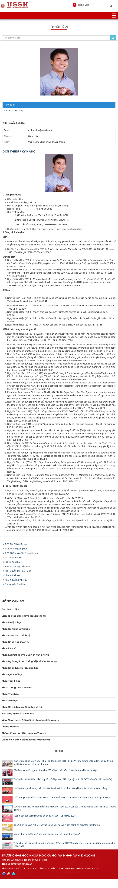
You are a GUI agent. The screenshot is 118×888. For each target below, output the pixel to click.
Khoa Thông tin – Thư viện (17, 690)
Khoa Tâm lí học (11, 683)
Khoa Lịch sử (9, 651)
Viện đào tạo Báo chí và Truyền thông (24, 618)
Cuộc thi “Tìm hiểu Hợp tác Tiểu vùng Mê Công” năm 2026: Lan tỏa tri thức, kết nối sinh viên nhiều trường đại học (64, 811)
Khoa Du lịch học (11, 625)
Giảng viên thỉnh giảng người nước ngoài (26, 742)
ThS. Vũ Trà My (12, 578)
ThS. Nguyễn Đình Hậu (16, 582)
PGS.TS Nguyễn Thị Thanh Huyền (21, 556)
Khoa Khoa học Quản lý (15, 644)
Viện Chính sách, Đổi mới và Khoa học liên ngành (30, 723)
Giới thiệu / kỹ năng (13, 113)
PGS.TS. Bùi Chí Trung (16, 547)
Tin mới (59, 754)
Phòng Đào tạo (10, 729)
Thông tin (10, 107)
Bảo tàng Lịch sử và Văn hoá (18, 716)
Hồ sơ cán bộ (13, 604)
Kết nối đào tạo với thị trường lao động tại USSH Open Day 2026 (44, 818)
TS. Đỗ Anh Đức (12, 564)
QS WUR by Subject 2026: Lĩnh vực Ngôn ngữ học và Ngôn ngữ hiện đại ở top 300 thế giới (56, 827)
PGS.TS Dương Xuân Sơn (17, 569)
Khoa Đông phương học (16, 631)
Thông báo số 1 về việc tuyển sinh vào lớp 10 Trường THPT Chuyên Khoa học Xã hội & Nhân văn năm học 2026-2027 (64, 847)
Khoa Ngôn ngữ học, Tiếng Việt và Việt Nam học (30, 664)
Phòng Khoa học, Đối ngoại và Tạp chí (24, 736)
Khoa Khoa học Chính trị (16, 638)
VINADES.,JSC (93, 871)
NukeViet (71, 871)
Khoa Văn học (10, 703)
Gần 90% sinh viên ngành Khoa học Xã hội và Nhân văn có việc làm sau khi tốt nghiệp (55, 773)
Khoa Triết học (10, 696)
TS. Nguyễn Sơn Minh (15, 587)
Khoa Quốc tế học (12, 677)
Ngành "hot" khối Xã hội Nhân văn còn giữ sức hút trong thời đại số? (46, 836)
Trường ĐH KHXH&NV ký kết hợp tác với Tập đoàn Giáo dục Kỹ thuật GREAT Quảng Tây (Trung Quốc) (62, 782)
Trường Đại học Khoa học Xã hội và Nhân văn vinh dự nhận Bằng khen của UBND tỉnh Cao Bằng (60, 791)
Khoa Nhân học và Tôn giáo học (20, 670)
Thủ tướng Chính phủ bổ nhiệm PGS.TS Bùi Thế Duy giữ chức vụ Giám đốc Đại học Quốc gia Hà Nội (61, 800)
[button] (81, 6)
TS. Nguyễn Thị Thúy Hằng (18, 573)
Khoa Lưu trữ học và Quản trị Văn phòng (25, 657)
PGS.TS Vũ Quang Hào (16, 551)
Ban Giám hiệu (10, 612)
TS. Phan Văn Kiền (14, 560)
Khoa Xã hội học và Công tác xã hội (22, 709)
